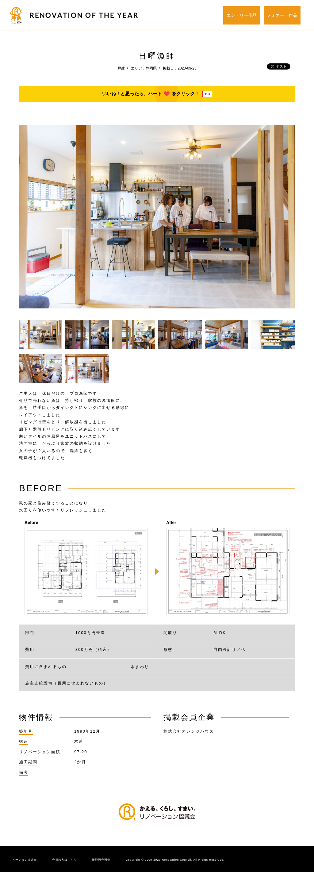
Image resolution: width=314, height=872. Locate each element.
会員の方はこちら (64, 859)
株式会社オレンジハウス (188, 731)
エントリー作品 (242, 15)
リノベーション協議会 (21, 859)
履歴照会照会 (101, 859)
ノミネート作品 (282, 15)
